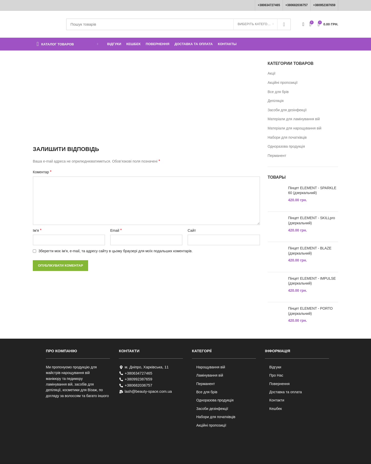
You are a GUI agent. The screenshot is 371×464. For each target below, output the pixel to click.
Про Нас (276, 375)
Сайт (192, 230)
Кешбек (275, 409)
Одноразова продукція (286, 146)
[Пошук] (178, 24)
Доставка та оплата (285, 392)
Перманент (277, 156)
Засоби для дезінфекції (287, 110)
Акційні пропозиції (283, 82)
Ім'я (37, 230)
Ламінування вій (209, 375)
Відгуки (275, 367)
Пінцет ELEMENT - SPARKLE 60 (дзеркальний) (312, 190)
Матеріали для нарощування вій (295, 128)
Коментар (42, 172)
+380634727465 (269, 5)
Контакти (276, 400)
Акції (271, 73)
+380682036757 (296, 5)
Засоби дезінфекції (212, 409)
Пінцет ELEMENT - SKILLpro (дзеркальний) (311, 220)
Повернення (279, 384)
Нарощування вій (210, 367)
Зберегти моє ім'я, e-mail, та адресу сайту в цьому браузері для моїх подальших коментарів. (115, 251)
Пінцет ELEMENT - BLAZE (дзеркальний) (310, 250)
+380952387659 (324, 5)
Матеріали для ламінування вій (294, 119)
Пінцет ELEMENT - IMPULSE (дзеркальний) (312, 281)
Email (116, 230)
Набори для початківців (287, 137)
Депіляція (276, 101)
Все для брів (278, 92)
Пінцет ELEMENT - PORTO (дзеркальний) (310, 311)
